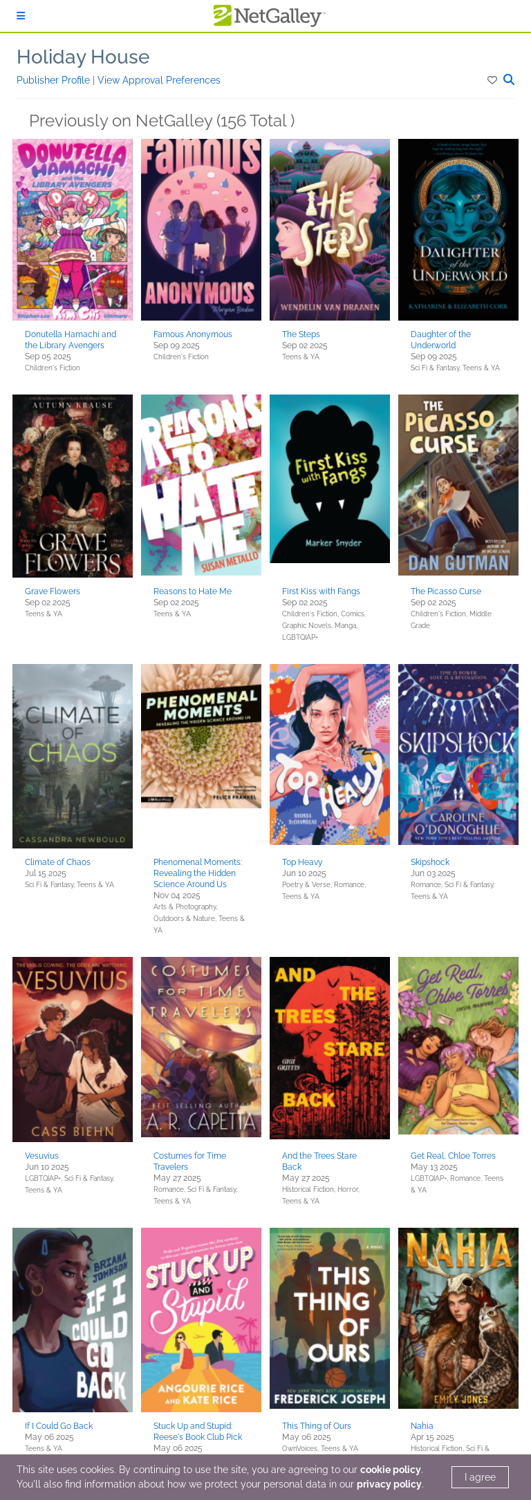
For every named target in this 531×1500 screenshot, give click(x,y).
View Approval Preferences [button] (159, 80)
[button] (493, 80)
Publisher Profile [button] (55, 80)
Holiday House (83, 57)
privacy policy (389, 1484)
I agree (480, 1477)
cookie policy (390, 1469)
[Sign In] (20, 15)
